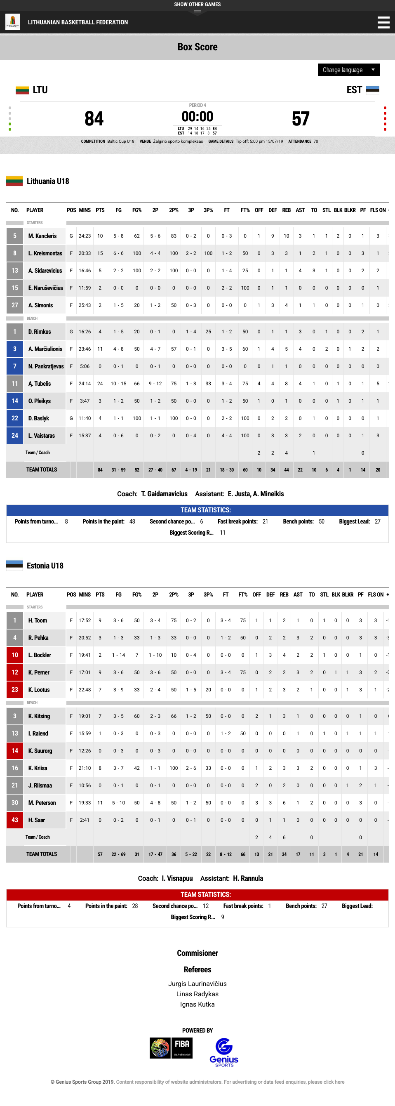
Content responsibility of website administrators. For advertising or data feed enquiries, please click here (230, 1082)
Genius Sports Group (223, 1053)
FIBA (171, 1053)
